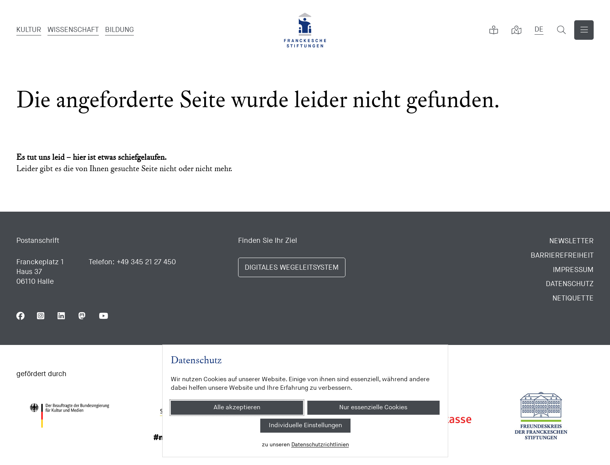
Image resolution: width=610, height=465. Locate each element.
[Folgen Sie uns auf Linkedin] (62, 316)
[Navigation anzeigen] (584, 30)
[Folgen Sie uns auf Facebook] (20, 316)
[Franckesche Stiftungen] (305, 30)
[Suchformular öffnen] (561, 30)
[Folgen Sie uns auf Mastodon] (82, 316)
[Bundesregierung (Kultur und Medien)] (69, 415)
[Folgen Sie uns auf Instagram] (41, 316)
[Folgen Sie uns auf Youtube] (103, 316)
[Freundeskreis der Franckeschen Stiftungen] (541, 415)
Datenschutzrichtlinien (320, 444)
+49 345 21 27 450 (146, 262)
